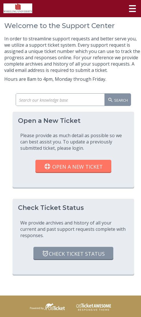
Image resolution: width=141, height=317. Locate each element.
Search (118, 100)
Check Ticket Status (73, 254)
